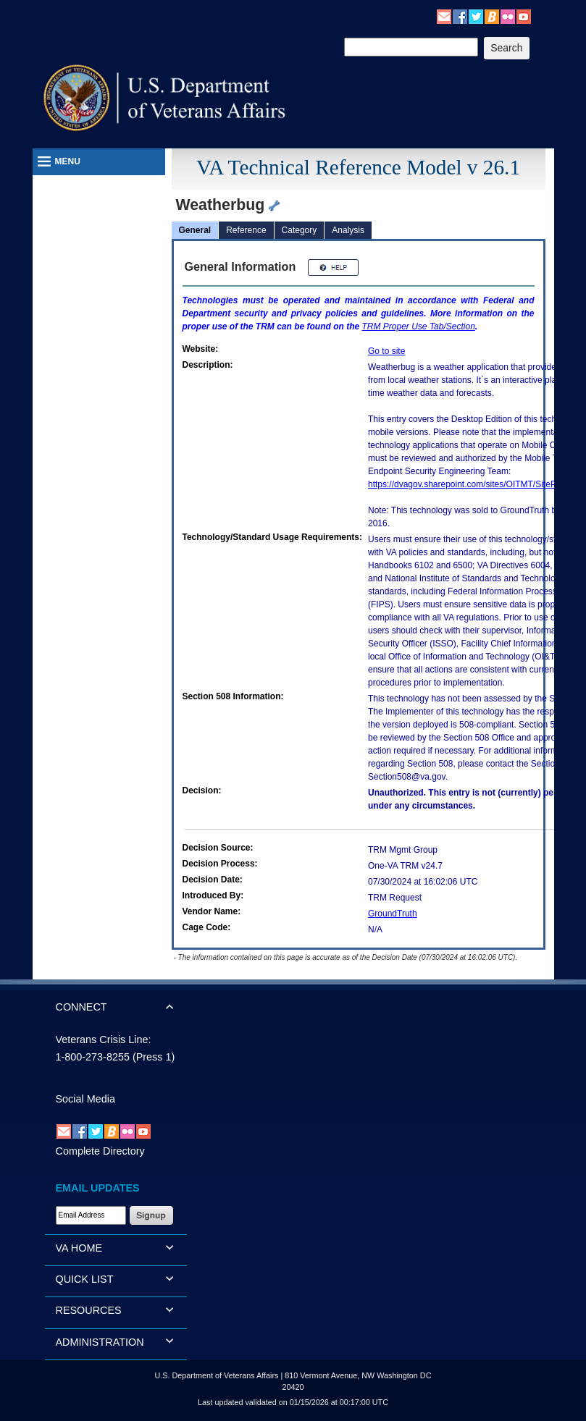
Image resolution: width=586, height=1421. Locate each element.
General (195, 230)
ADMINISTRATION (100, 1342)
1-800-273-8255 (93, 1057)
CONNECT (81, 1007)
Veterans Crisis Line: (103, 1039)
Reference (246, 230)
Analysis (348, 230)
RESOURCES (89, 1310)
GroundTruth (392, 913)
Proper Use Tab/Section (418, 326)
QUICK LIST (85, 1279)
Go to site (386, 351)
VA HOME (79, 1248)
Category (299, 230)
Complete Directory (100, 1151)
